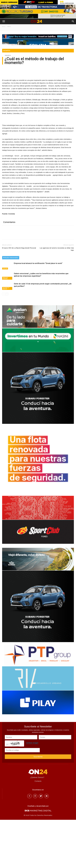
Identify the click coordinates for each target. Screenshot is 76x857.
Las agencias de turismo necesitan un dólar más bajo (57, 286)
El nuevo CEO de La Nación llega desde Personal (19, 285)
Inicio (3, 26)
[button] (73, 21)
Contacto (38, 818)
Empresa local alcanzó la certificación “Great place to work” (38, 300)
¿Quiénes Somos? (37, 815)
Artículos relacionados (10, 295)
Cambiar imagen (32, 780)
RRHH (9, 26)
